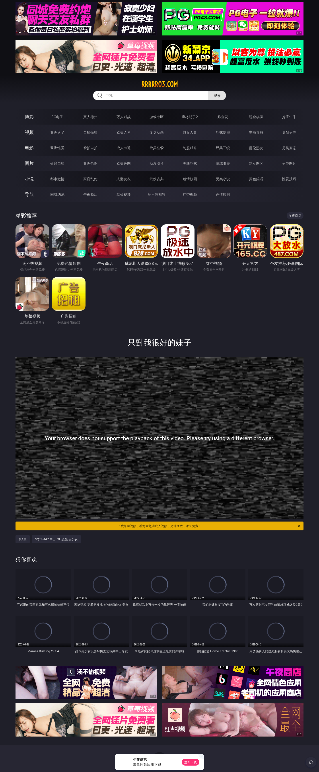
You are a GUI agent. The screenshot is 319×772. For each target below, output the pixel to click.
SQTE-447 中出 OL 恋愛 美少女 (56, 539)
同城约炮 (57, 194)
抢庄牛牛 (289, 116)
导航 (29, 194)
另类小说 (223, 178)
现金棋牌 (256, 116)
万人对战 (124, 116)
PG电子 (57, 116)
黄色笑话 (256, 178)
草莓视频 (124, 194)
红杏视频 (190, 194)
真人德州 (90, 116)
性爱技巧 (289, 178)
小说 (29, 179)
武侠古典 (157, 178)
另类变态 (289, 147)
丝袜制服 (223, 132)
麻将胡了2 (190, 116)
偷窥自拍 (57, 163)
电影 (29, 148)
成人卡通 (124, 147)
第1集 (23, 539)
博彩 (29, 117)
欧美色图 (124, 163)
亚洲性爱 (57, 147)
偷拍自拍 (90, 147)
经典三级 (223, 147)
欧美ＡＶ (124, 132)
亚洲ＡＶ (57, 132)
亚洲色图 (90, 163)
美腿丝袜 (190, 163)
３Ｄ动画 (157, 132)
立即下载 (190, 762)
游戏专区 (157, 116)
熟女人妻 (190, 132)
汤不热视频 (156, 194)
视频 (29, 132)
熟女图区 (256, 163)
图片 (29, 163)
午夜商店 (90, 194)
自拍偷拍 (90, 132)
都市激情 (57, 178)
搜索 (217, 95)
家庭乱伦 (90, 178)
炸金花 (223, 116)
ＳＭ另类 (289, 132)
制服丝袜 (190, 147)
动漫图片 (157, 163)
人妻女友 (124, 178)
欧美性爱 (157, 147)
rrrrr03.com (159, 84)
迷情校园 (190, 178)
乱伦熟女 (256, 147)
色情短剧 (223, 194)
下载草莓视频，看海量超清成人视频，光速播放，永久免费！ (209, 526)
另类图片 (289, 163)
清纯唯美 (223, 163)
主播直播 (256, 132)
